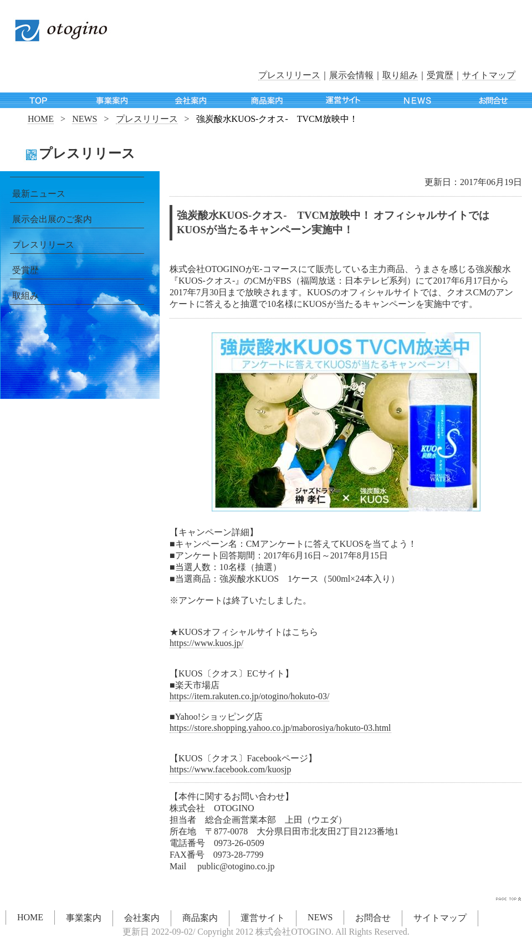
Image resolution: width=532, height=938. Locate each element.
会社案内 (142, 917)
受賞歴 (440, 75)
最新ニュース (38, 193)
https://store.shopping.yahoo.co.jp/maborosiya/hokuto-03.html (280, 727)
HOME (41, 119)
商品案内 (200, 917)
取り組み (400, 75)
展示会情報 (351, 75)
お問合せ (373, 917)
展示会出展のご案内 (52, 219)
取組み (25, 295)
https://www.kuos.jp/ (206, 643)
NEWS (84, 119)
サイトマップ (488, 75)
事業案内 (83, 917)
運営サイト (263, 917)
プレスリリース (289, 75)
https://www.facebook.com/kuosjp (230, 769)
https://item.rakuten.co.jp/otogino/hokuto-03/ (249, 696)
